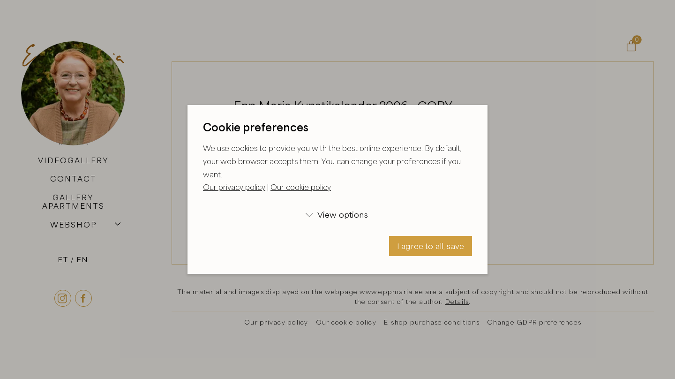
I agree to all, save (430, 246)
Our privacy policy (234, 187)
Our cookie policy (300, 187)
